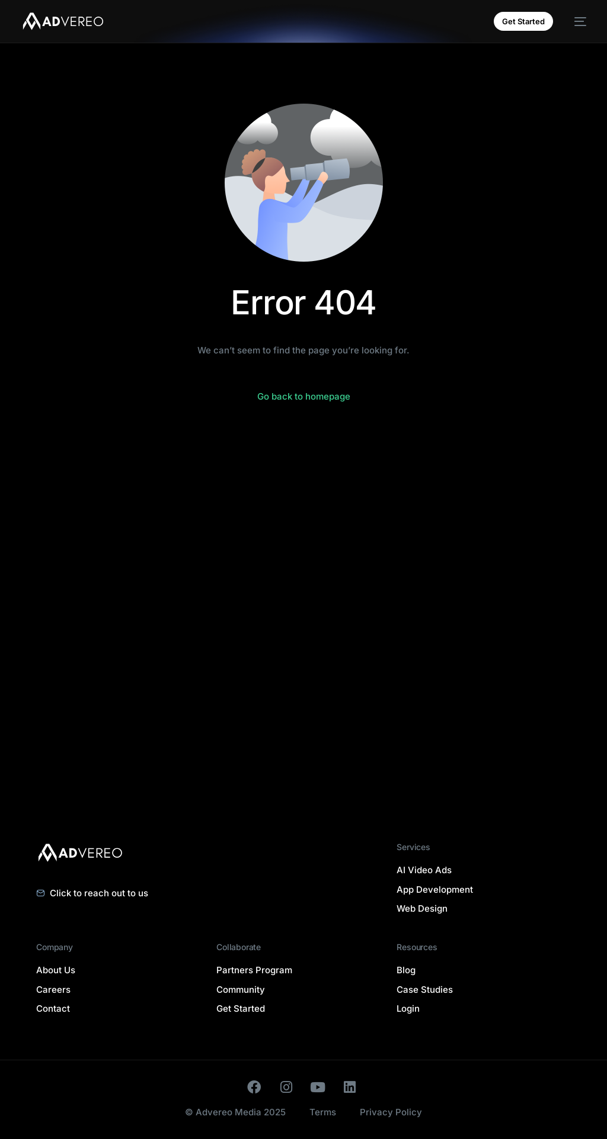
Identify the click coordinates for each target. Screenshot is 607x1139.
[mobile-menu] (575, 21)
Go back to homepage (303, 396)
